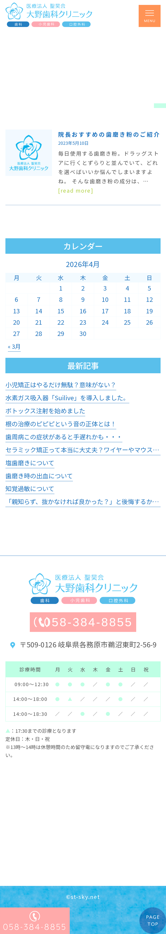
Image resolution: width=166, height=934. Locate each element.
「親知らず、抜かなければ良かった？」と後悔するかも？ (85, 501)
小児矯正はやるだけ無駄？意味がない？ (60, 384)
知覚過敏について (29, 488)
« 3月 (14, 346)
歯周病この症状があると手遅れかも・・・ (63, 436)
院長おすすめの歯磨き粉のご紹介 (109, 134)
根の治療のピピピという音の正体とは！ (60, 423)
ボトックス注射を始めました (45, 410)
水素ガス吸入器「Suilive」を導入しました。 (67, 397)
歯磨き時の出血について (39, 475)
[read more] (75, 190)
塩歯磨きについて (29, 462)
